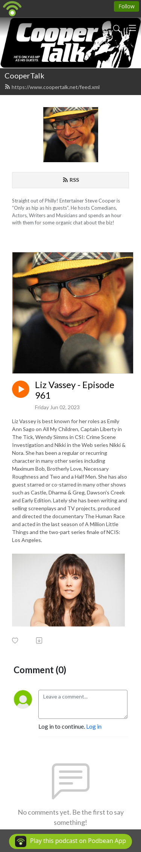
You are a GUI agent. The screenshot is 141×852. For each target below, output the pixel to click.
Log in (94, 726)
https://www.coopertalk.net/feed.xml (52, 87)
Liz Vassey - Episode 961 (74, 390)
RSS (70, 180)
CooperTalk (24, 75)
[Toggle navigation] (132, 28)
